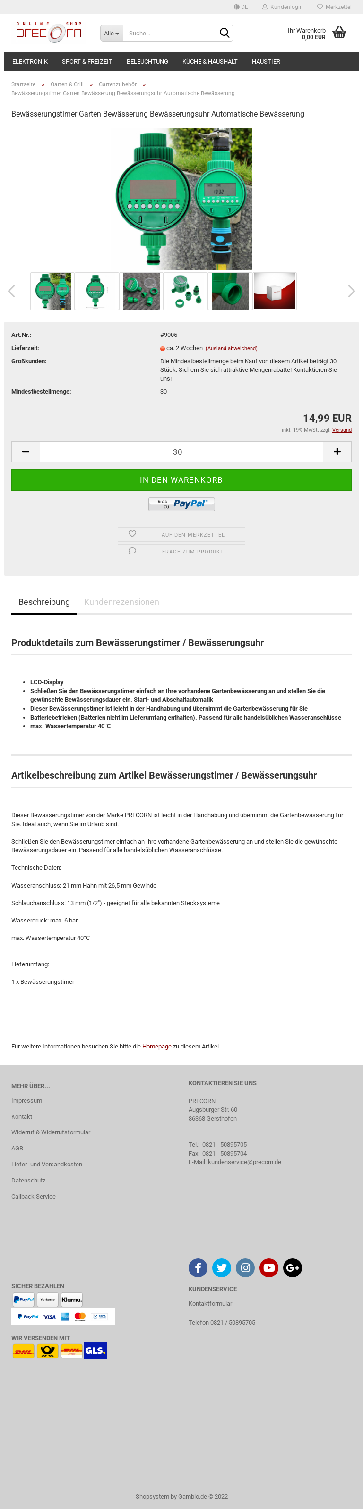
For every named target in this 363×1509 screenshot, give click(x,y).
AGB (17, 1148)
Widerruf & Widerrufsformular (50, 1132)
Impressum (26, 1100)
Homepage (157, 1046)
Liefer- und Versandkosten (46, 1164)
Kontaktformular (210, 1303)
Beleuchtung (147, 61)
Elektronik (30, 61)
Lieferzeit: (25, 348)
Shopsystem (152, 1496)
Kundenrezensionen (121, 602)
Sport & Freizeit (87, 61)
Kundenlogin (282, 7)
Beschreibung (44, 602)
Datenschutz (28, 1180)
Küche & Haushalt (210, 61)
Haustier (266, 61)
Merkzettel (334, 7)
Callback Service (33, 1196)
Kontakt (21, 1116)
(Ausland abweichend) (232, 348)
